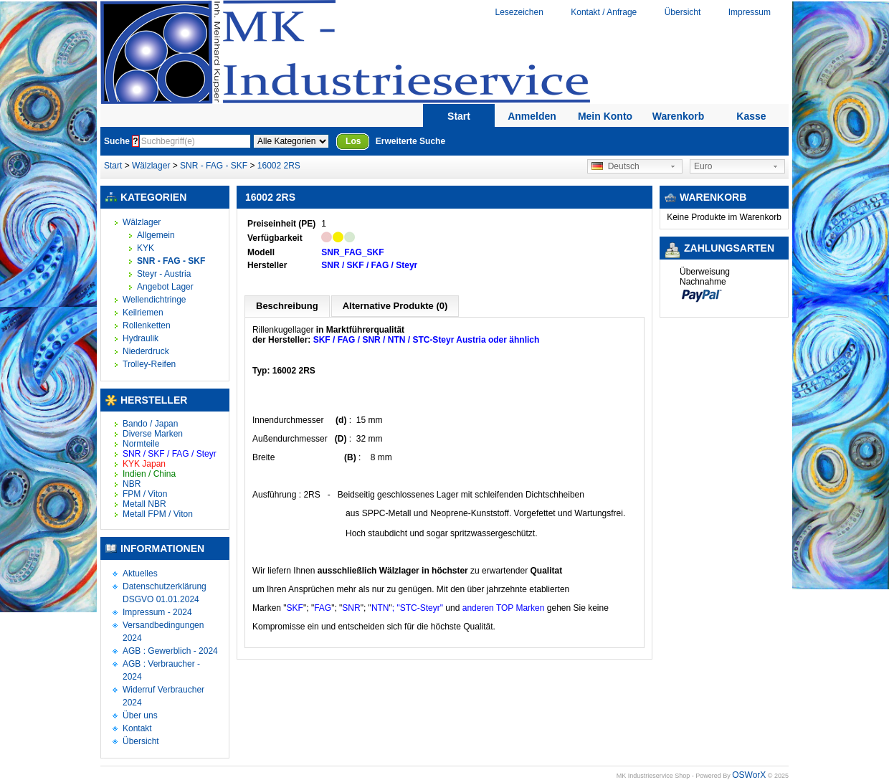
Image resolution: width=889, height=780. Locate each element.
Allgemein (156, 235)
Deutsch (615, 166)
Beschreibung (287, 305)
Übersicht (683, 12)
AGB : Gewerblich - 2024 (170, 651)
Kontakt (137, 728)
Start (458, 116)
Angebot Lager (165, 287)
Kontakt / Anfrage (604, 12)
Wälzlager (151, 166)
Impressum (749, 12)
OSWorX (749, 775)
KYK (145, 248)
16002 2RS (278, 166)
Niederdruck (146, 351)
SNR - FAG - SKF (213, 166)
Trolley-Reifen (149, 364)
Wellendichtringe (154, 300)
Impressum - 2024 (157, 612)
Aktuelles (140, 574)
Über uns (140, 715)
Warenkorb (678, 116)
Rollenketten (147, 325)
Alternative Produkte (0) (395, 305)
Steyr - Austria (164, 274)
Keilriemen (143, 313)
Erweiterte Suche (410, 141)
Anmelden (532, 116)
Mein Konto (605, 116)
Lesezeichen (519, 12)
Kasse (751, 116)
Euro (703, 166)
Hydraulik (140, 338)
